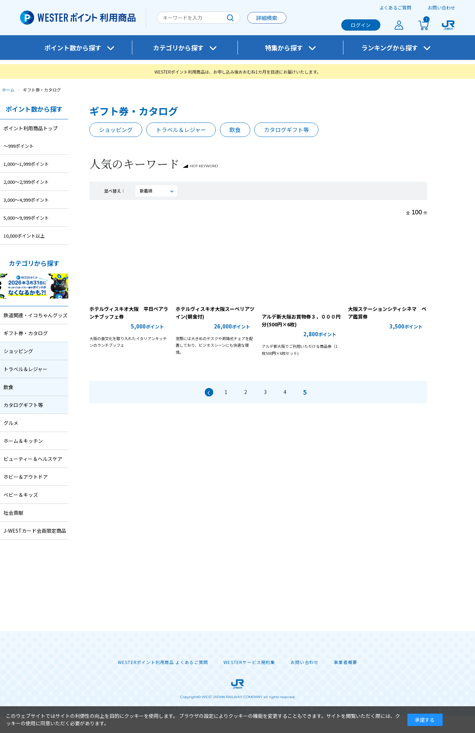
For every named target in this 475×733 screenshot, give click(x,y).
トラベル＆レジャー (181, 129)
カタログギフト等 (286, 129)
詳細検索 (266, 17)
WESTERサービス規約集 (249, 662)
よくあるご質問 (395, 7)
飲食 (235, 129)
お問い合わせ (441, 7)
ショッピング (116, 129)
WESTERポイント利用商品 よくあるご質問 (163, 662)
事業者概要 (345, 662)
